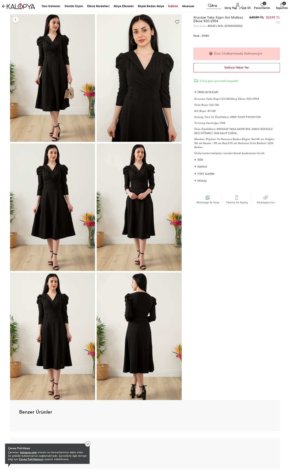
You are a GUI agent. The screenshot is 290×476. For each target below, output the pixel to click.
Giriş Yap (231, 8)
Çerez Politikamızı (31, 459)
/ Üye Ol (245, 8)
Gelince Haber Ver (236, 67)
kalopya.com (28, 452)
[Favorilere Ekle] (177, 22)
